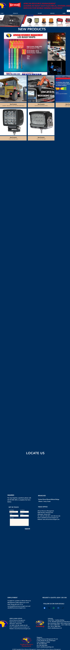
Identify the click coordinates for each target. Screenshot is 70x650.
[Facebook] (44, 608)
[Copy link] (63, 608)
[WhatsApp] (54, 608)
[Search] (68, 11)
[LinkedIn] (58, 608)
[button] (18, 13)
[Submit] (27, 529)
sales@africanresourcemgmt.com (16, 608)
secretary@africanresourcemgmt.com (18, 606)
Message (12, 517)
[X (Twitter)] (49, 608)
